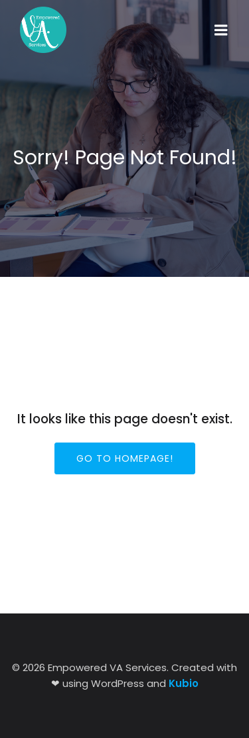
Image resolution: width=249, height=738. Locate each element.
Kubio (184, 683)
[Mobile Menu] (221, 30)
